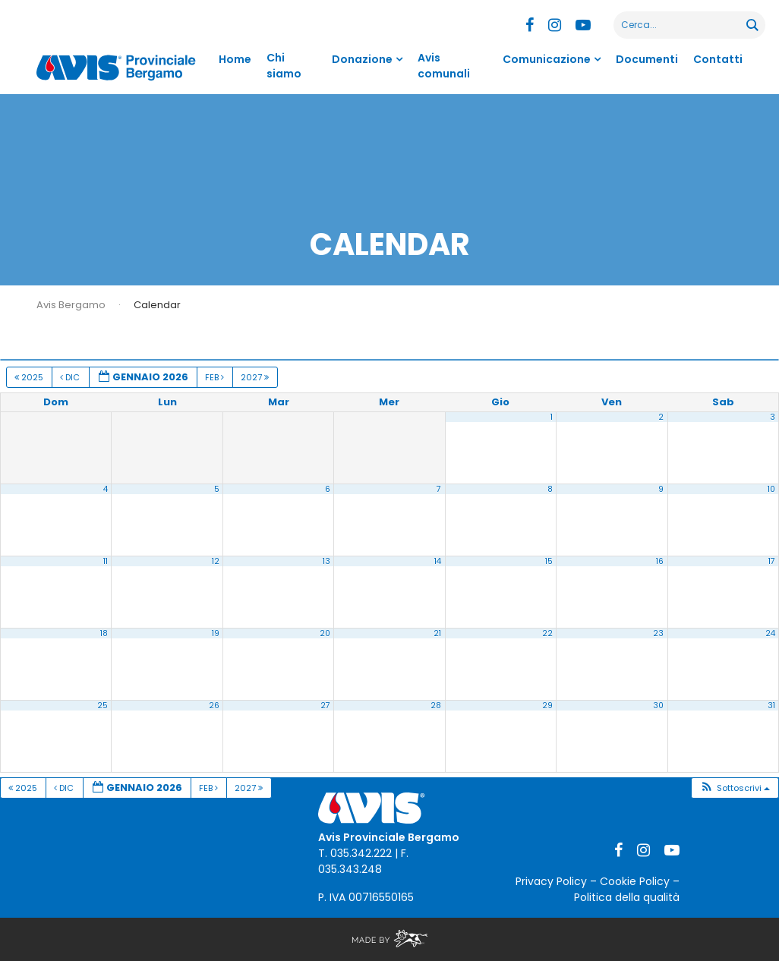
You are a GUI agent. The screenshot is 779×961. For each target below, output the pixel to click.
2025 (30, 377)
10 (771, 489)
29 (547, 705)
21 (437, 633)
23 (658, 633)
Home (235, 59)
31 (771, 705)
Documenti (647, 59)
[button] (734, 788)
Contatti (718, 59)
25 (102, 705)
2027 (256, 377)
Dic (71, 377)
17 (771, 561)
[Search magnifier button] (751, 25)
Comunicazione (547, 59)
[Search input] (680, 25)
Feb (215, 377)
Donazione (362, 59)
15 (549, 561)
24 (770, 633)
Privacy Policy (551, 881)
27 (325, 705)
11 (105, 561)
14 (437, 561)
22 (547, 633)
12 (215, 561)
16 (660, 561)
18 (104, 633)
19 (215, 633)
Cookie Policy (635, 881)
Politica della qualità (627, 897)
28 (435, 705)
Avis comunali (444, 65)
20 (325, 633)
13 (326, 561)
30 (658, 705)
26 (214, 705)
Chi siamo (283, 65)
